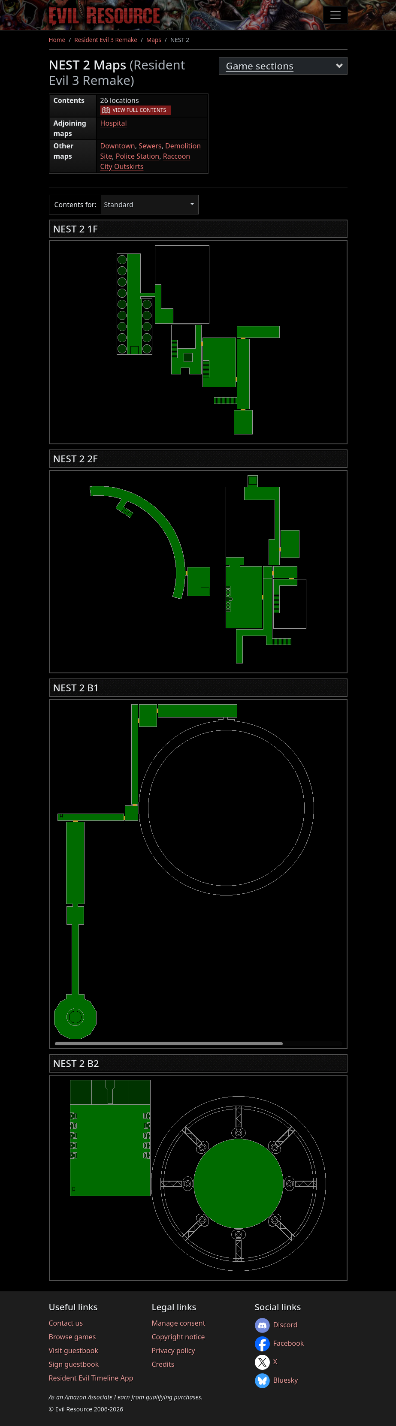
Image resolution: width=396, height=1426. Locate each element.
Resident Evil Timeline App (91, 1378)
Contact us (66, 1323)
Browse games (72, 1337)
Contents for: (75, 204)
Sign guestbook (74, 1364)
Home (57, 40)
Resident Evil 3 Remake (105, 40)
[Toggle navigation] (335, 15)
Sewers (150, 146)
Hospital (113, 123)
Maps (153, 40)
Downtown (117, 146)
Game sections (260, 65)
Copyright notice (178, 1337)
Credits (163, 1364)
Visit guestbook (73, 1350)
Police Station (138, 156)
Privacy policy (173, 1350)
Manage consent (179, 1323)
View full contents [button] (139, 110)
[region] (198, 340)
